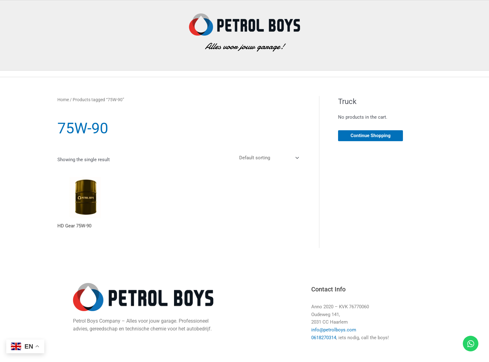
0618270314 (323, 338)
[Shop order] (267, 158)
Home (63, 99)
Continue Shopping (370, 135)
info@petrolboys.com (333, 331)
